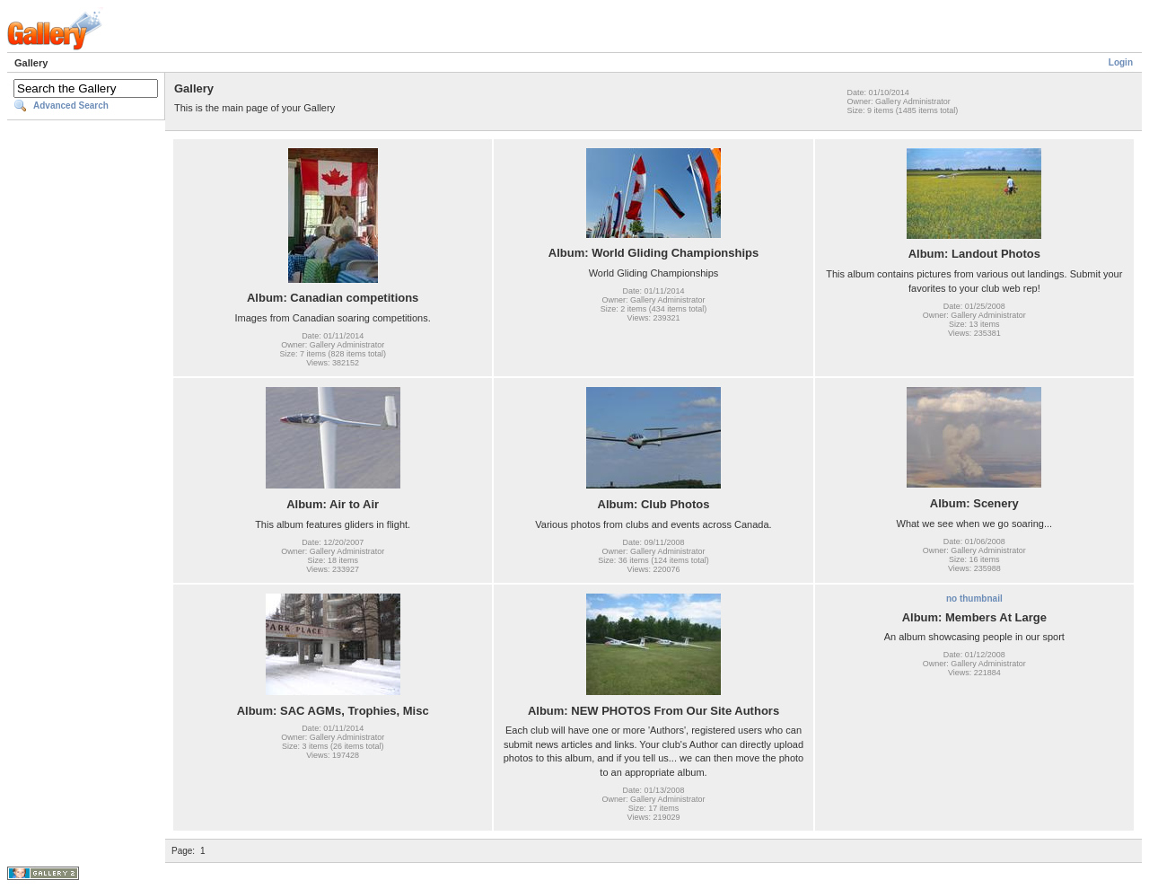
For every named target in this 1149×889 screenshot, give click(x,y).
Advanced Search (71, 105)
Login (1121, 62)
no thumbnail (974, 598)
